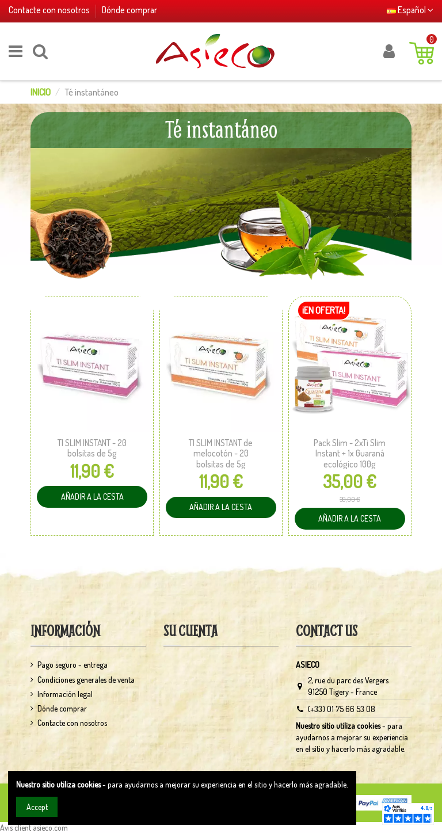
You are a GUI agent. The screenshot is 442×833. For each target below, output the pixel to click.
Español (410, 10)
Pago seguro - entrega (72, 665)
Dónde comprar (129, 10)
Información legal (65, 694)
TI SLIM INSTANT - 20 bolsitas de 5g (92, 448)
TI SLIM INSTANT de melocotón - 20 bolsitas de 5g (221, 453)
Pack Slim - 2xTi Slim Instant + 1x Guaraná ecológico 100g (350, 453)
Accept (37, 807)
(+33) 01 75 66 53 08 (341, 709)
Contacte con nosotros (50, 10)
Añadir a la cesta (87, 493)
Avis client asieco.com (34, 827)
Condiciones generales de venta (86, 679)
